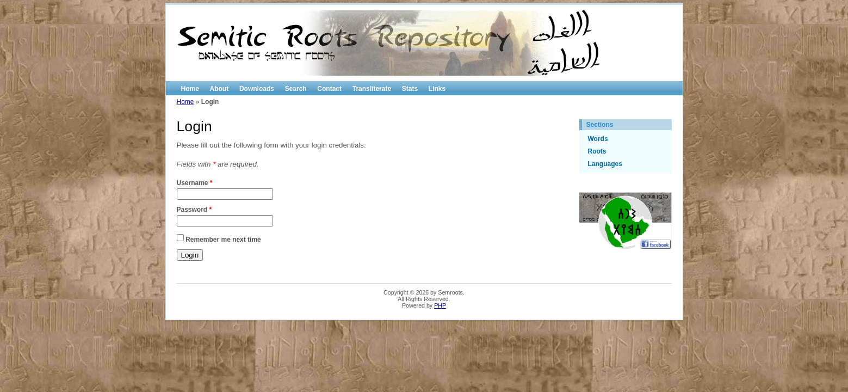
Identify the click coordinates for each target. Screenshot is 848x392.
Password (194, 209)
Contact (329, 89)
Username (195, 183)
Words (598, 139)
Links (437, 89)
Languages (605, 164)
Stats (410, 89)
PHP (440, 305)
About (219, 89)
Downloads (256, 89)
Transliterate (371, 89)
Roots (597, 151)
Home (190, 89)
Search (296, 89)
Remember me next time (223, 239)
